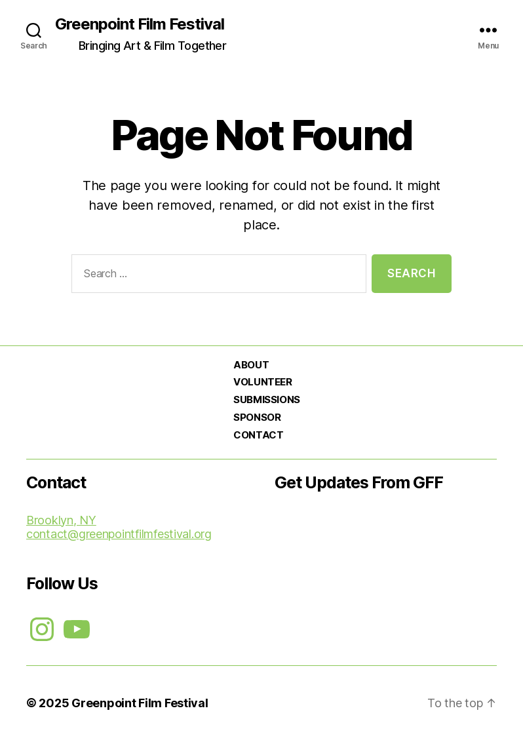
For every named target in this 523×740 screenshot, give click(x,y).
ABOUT (251, 365)
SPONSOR (257, 417)
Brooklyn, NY (61, 520)
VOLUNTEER (262, 382)
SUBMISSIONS (266, 399)
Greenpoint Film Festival (139, 24)
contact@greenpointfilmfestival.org (119, 534)
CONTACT (258, 435)
